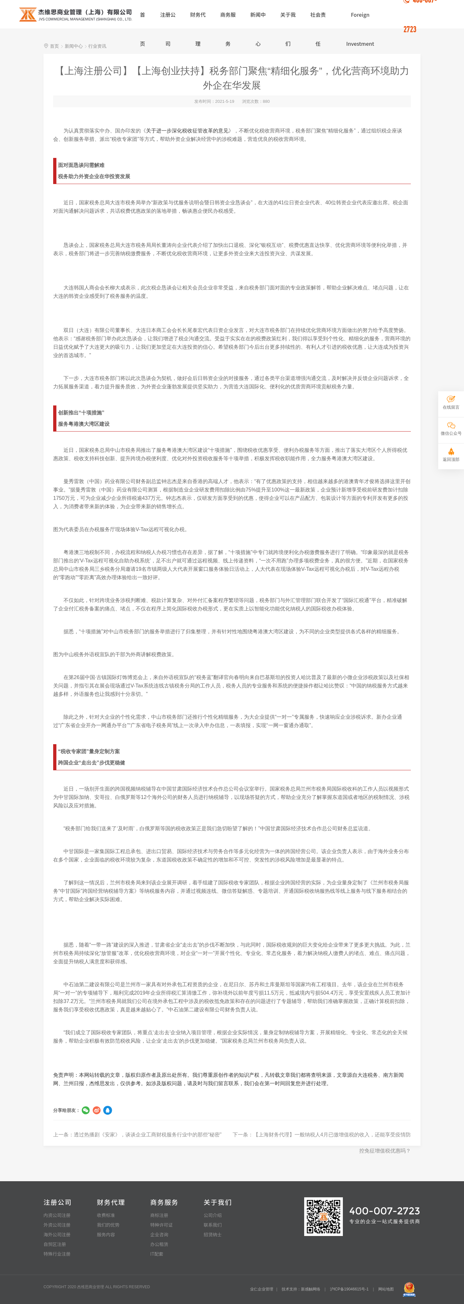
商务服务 (228, 20)
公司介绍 (213, 1215)
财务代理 (198, 20)
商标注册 (159, 1215)
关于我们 (288, 20)
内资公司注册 (57, 1215)
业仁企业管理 (261, 1289)
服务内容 (106, 1234)
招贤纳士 (213, 1234)
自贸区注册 (55, 1244)
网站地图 (386, 1289)
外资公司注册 (57, 1224)
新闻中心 (258, 20)
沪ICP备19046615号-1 (349, 1289)
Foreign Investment (360, 20)
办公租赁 (159, 1244)
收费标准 (106, 1215)
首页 (142, 20)
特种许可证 (161, 1224)
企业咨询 (159, 1234)
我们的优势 (108, 1224)
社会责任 (318, 20)
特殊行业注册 (57, 1253)
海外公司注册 (57, 1234)
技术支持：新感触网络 (301, 1289)
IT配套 (156, 1253)
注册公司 (168, 20)
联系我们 (213, 1224)
